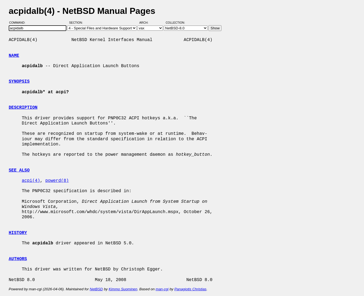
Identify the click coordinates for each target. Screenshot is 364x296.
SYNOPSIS (19, 82)
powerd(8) (57, 181)
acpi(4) (31, 181)
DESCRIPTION (23, 108)
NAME (14, 56)
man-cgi (162, 289)
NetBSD (96, 289)
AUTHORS (18, 259)
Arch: (146, 22)
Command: (19, 22)
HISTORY (18, 233)
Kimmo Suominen (123, 289)
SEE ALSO (19, 170)
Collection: (175, 22)
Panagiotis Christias (190, 289)
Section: (77, 22)
